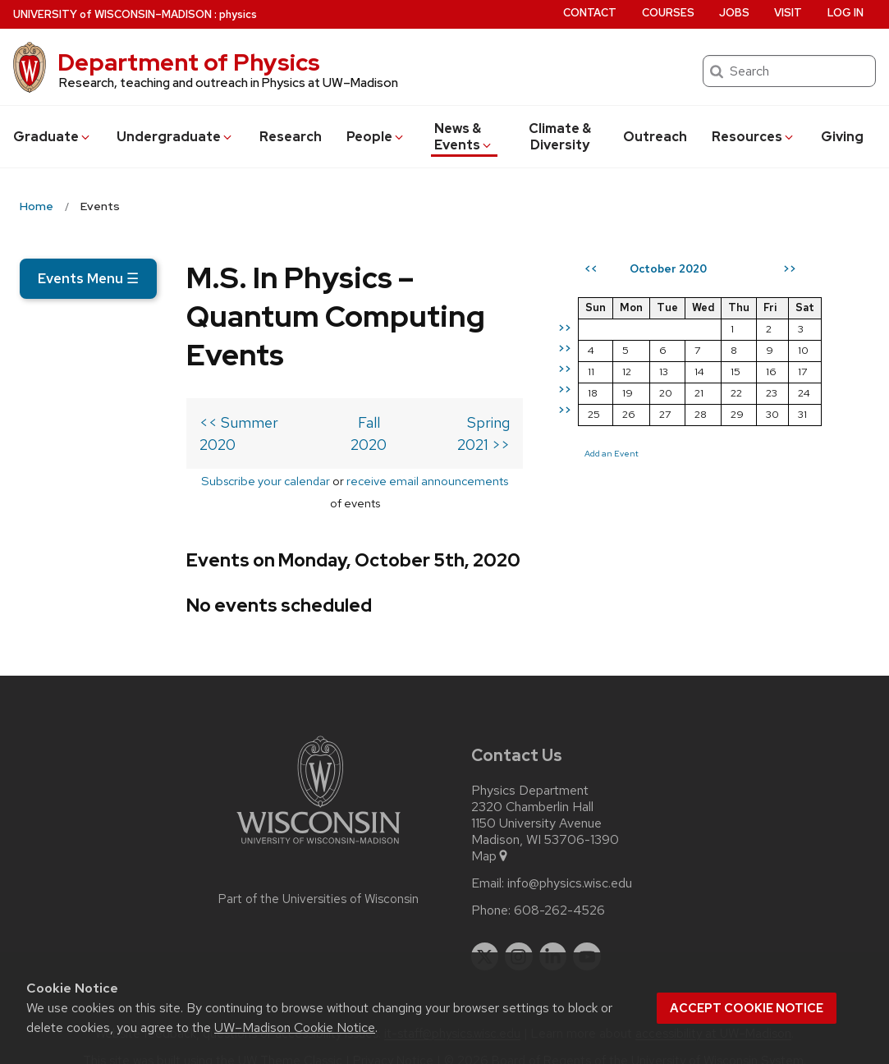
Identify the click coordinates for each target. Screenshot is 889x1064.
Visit (788, 13)
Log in (845, 13)
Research (290, 136)
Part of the (318, 876)
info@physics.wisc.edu (569, 860)
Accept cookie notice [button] (746, 1008)
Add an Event (659, 512)
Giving (842, 136)
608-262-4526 (559, 887)
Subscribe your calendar (180, 480)
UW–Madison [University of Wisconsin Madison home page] (112, 14)
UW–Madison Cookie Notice (294, 1027)
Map (490, 833)
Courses (668, 13)
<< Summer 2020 (92, 443)
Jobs (734, 13)
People (376, 136)
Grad (52, 136)
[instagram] (519, 933)
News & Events (464, 137)
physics (238, 14)
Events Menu (88, 278)
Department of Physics (188, 62)
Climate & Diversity (560, 137)
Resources (753, 136)
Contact (589, 13)
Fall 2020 (311, 443)
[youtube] (587, 933)
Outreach (655, 136)
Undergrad (175, 136)
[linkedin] (553, 933)
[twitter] (485, 933)
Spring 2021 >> (508, 443)
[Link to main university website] (318, 823)
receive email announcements (342, 480)
